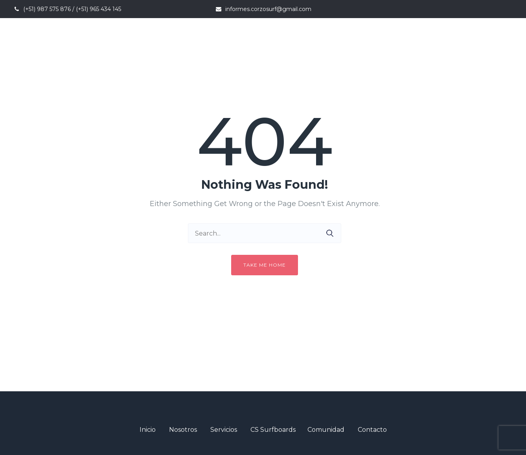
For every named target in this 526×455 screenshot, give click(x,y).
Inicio (148, 429)
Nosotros (183, 429)
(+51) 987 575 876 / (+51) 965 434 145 (72, 9)
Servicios (223, 429)
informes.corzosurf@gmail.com (268, 9)
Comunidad (325, 429)
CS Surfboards (273, 429)
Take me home (264, 265)
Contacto (372, 429)
